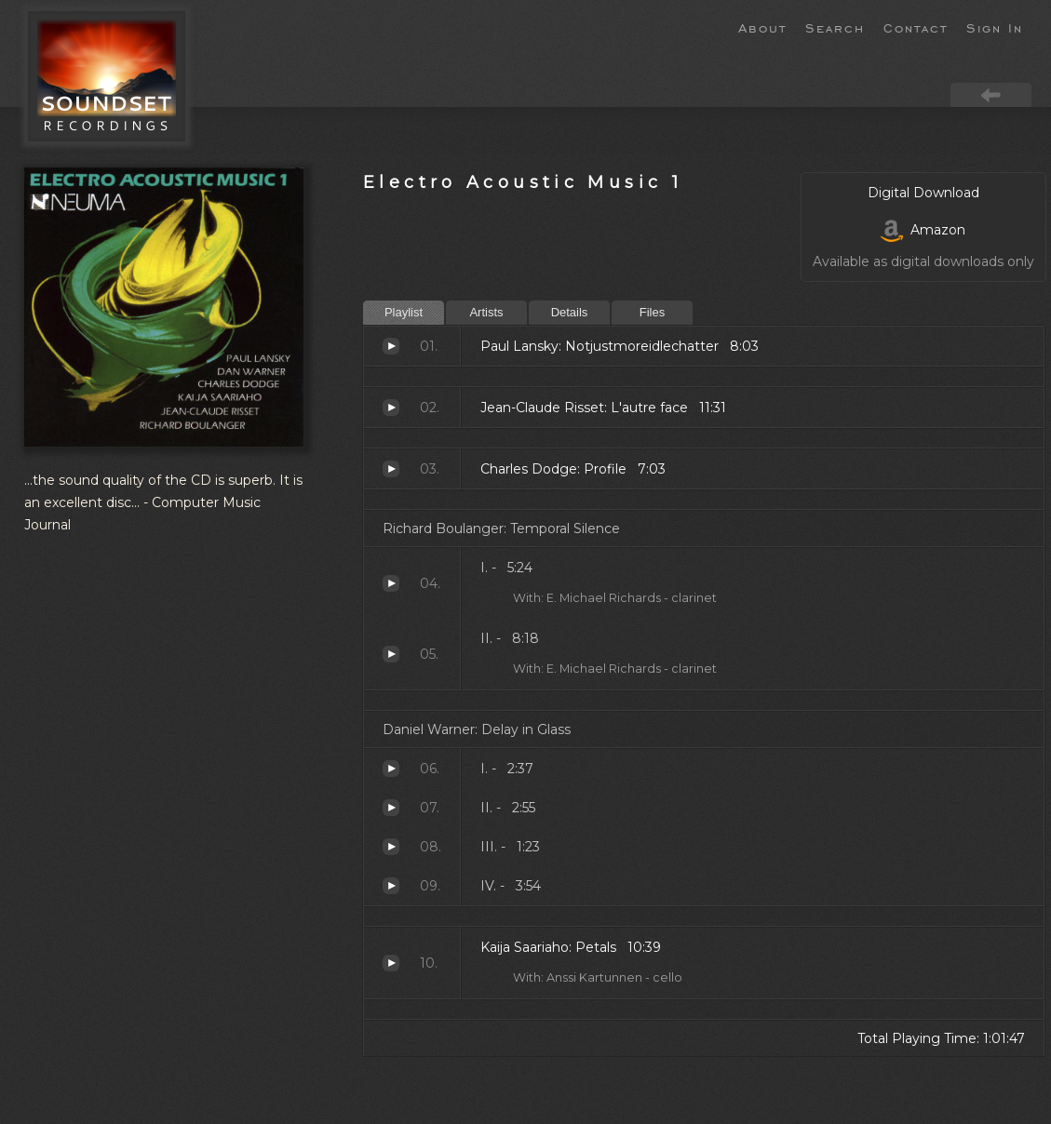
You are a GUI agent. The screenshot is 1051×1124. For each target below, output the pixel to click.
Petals (391, 963)
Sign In (994, 27)
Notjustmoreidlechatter (391, 346)
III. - (391, 846)
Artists (486, 312)
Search (835, 27)
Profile (391, 469)
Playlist (403, 312)
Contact (915, 27)
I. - (391, 583)
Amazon (923, 229)
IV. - (391, 885)
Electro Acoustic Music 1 (522, 182)
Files (652, 312)
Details (569, 312)
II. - (391, 654)
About (762, 27)
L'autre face (391, 407)
